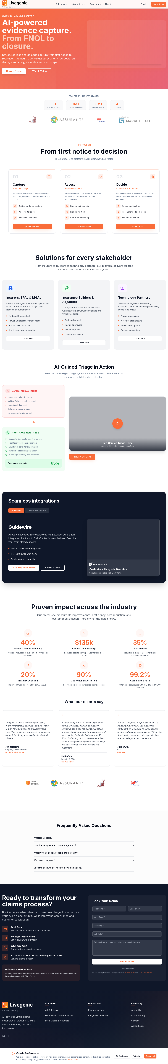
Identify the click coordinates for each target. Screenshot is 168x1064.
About (108, 4)
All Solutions (51, 1010)
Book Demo (158, 4)
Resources (95, 4)
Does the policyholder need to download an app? (84, 867)
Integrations (79, 4)
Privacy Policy (129, 973)
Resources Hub (96, 1010)
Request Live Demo (82, 457)
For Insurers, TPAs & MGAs (59, 1015)
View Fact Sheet (52, 568)
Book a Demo (14, 71)
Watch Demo (32, 226)
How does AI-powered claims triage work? (84, 845)
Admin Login (137, 1026)
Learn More (28, 338)
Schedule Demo (127, 961)
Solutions (61, 4)
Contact (135, 1021)
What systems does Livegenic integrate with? (84, 852)
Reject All (137, 1056)
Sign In (144, 4)
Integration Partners (98, 1015)
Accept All (150, 1056)
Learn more (73, 1059)
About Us (136, 1010)
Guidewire (16, 510)
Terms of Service (145, 973)
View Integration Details (24, 568)
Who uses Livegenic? (84, 860)
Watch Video (39, 71)
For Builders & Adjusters (57, 1020)
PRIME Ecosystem (37, 510)
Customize (122, 1056)
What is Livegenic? (84, 837)
